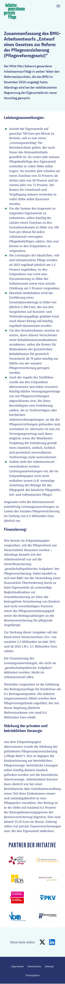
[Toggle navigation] (58, 6)
